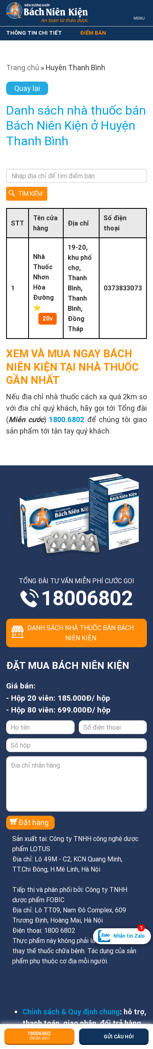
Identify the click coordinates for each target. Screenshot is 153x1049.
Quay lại (27, 88)
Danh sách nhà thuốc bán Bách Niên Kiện (80, 633)
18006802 (87, 598)
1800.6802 (66, 419)
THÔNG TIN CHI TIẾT (34, 32)
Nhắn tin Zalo (129, 933)
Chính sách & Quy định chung (71, 1011)
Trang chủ (22, 67)
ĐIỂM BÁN (93, 32)
